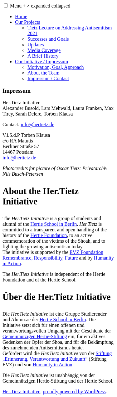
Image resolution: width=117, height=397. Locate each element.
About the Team (43, 72)
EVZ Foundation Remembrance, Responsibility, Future (52, 255)
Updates (35, 44)
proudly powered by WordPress (74, 391)
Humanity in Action (52, 364)
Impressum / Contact (48, 78)
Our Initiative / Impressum (41, 61)
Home (21, 16)
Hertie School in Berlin (53, 224)
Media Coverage (44, 50)
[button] (6, 5)
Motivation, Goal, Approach (55, 67)
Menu (40, 5)
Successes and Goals (48, 39)
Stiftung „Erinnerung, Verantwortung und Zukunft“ (57, 356)
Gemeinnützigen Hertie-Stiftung (34, 336)
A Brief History (43, 56)
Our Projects (27, 22)
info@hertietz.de (37, 124)
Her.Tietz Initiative (21, 391)
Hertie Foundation (48, 235)
